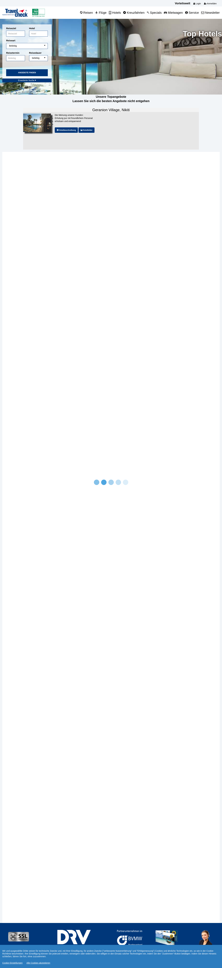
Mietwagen (173, 12)
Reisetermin (12, 53)
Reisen (86, 12)
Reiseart (10, 40)
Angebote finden (27, 73)
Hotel (32, 28)
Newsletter (210, 12)
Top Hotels (202, 33)
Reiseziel (11, 28)
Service (192, 12)
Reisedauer (35, 53)
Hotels (115, 12)
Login (197, 3)
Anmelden (210, 3)
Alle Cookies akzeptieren (38, 963)
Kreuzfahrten (133, 12)
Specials (154, 12)
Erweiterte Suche (27, 80)
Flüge (101, 12)
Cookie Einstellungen (12, 963)
